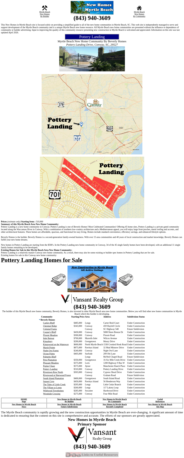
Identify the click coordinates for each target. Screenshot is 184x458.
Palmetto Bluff (49, 357)
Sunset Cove (48, 381)
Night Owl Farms (51, 350)
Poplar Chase (49, 366)
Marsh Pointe (49, 347)
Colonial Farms (50, 329)
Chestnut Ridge (50, 326)
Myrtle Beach (44, 12)
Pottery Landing (50, 369)
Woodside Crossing (51, 394)
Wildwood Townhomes (53, 390)
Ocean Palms (49, 353)
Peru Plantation (50, 360)
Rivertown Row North (53, 372)
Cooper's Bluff (49, 332)
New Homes (45, 14)
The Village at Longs (52, 387)
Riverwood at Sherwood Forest (57, 375)
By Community (139, 16)
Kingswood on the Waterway (56, 344)
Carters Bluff (49, 323)
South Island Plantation (53, 378)
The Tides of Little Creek (54, 384)
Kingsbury (47, 341)
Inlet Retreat (48, 338)
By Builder (44, 16)
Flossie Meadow (50, 335)
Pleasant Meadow (51, 363)
